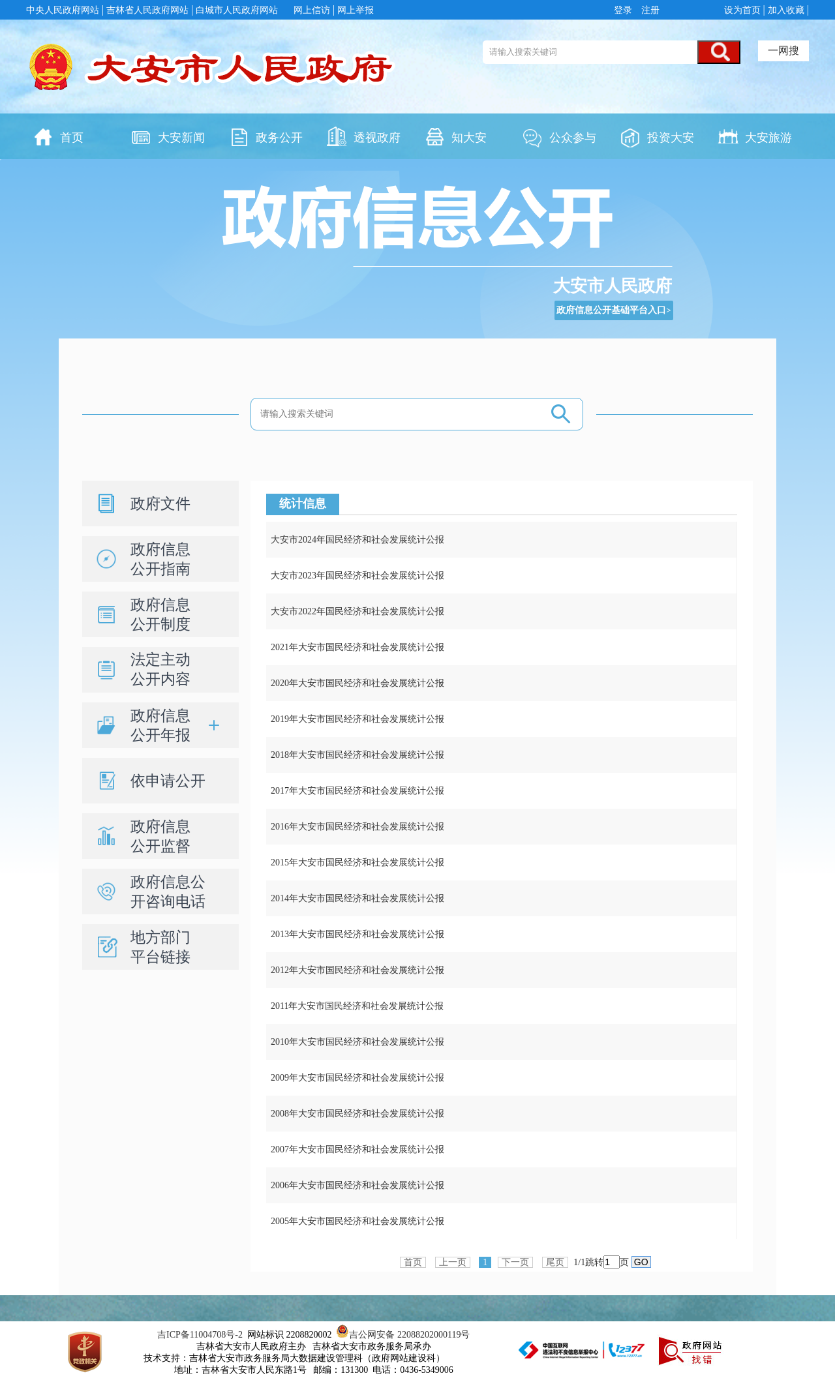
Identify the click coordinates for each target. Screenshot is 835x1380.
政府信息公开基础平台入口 (611, 310)
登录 (625, 10)
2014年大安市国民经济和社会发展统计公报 (357, 898)
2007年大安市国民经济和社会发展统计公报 (357, 1149)
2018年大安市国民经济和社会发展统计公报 (357, 755)
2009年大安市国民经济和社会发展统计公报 (357, 1078)
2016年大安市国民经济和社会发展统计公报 (357, 827)
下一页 (515, 1262)
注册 (649, 10)
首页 (413, 1262)
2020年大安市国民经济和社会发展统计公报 (357, 683)
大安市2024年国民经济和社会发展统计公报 (357, 540)
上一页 (452, 1262)
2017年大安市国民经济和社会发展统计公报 (357, 791)
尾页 (555, 1262)
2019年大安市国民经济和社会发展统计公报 (357, 719)
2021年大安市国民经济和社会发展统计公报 (357, 647)
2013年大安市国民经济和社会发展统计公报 (357, 934)
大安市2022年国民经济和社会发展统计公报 (357, 611)
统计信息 (302, 503)
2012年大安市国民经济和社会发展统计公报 (357, 970)
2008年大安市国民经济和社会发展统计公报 (357, 1113)
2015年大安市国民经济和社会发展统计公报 (357, 862)
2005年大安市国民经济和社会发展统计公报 (357, 1221)
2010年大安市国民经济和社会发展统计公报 (357, 1042)
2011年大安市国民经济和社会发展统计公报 (357, 1006)
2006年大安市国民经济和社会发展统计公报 (357, 1185)
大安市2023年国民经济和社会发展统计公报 (357, 575)
